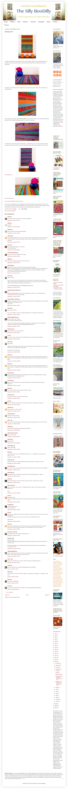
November (58, 665)
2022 (56, 637)
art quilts (9, 210)
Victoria (8, 275)
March (57, 697)
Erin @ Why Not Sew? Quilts (12, 290)
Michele (8, 229)
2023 (56, 635)
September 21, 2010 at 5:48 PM (13, 233)
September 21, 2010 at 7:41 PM (13, 305)
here (25, 207)
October (57, 667)
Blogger (43, 783)
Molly (8, 223)
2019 (56, 643)
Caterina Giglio (10, 445)
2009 (56, 703)
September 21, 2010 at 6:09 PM (13, 249)
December (58, 663)
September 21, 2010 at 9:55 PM (13, 339)
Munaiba (9, 426)
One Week (57, 670)
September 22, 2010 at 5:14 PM (13, 469)
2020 (56, 641)
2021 (56, 639)
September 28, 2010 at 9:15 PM (13, 562)
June (57, 691)
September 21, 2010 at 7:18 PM (13, 296)
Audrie (8, 388)
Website (12, 22)
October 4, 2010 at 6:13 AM (12, 569)
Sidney (8, 354)
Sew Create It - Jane (11, 531)
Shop (18, 22)
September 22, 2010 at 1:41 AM (13, 391)
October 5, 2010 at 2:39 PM (12, 583)
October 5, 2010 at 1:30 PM (12, 576)
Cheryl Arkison (10, 466)
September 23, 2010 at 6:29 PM (13, 521)
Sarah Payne (9, 329)
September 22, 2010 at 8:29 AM (13, 436)
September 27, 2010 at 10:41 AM (13, 548)
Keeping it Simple (58, 674)
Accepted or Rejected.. (58, 289)
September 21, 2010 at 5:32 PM (13, 220)
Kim (8, 512)
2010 (56, 661)
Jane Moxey (9, 472)
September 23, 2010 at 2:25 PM (13, 509)
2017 (56, 647)
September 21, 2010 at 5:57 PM (13, 242)
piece (33, 120)
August (57, 687)
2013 (56, 655)
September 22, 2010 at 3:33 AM (13, 411)
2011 (56, 659)
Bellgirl (8, 259)
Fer (8, 335)
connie (8, 245)
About (48, 22)
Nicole (8, 579)
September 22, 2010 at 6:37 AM (13, 417)
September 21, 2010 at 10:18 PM (13, 352)
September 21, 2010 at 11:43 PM (13, 377)
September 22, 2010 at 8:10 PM (13, 482)
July (56, 689)
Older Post (47, 595)
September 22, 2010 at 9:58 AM (13, 449)
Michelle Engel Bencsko (12, 317)
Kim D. (8, 585)
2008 (56, 705)
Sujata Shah (9, 265)
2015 (56, 651)
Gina (8, 401)
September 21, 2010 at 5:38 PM (13, 226)
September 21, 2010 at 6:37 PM (13, 262)
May (57, 693)
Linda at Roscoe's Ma (11, 433)
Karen (8, 524)
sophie (8, 565)
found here (60, 126)
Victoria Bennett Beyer (11, 252)
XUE (8, 495)
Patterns (25, 22)
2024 (56, 633)
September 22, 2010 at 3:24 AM (13, 404)
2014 (56, 653)
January (57, 701)
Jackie (8, 216)
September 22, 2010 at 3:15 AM (13, 398)
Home (6, 22)
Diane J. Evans (10, 485)
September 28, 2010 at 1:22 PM (13, 556)
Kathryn (8, 571)
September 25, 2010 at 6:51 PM (13, 535)
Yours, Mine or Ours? (58, 287)
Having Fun (57, 672)
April (57, 695)
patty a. (8, 420)
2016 (56, 649)
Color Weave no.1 (8, 174)
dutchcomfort (10, 413)
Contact (55, 22)
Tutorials (33, 22)
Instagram (41, 22)
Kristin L (9, 559)
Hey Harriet (9, 372)
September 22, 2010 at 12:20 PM (13, 463)
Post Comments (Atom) (15, 597)
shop (22, 201)
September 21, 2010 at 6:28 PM (13, 256)
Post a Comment (9, 592)
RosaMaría (9, 504)
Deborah (9, 439)
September (58, 669)
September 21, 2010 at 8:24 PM (13, 332)
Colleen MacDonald (11, 551)
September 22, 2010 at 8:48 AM (13, 443)
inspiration (14, 210)
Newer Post (7, 595)
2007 (56, 707)
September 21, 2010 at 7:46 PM (13, 314)
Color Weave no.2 (10, 198)
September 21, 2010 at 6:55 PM (13, 287)
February (57, 699)
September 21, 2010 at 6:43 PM (13, 273)
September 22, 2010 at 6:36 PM (13, 476)
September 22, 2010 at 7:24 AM (13, 423)
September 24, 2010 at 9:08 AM (13, 529)
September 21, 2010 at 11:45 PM (13, 385)
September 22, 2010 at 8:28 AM (13, 430)
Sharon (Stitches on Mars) (12, 299)
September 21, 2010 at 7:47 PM (13, 326)
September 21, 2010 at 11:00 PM (13, 361)
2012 (56, 657)
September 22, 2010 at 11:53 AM (13, 457)
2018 (56, 645)
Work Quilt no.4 (29, 205)
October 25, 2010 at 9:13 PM (13, 589)
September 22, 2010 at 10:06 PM (13, 493)
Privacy (6, 25)
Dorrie (8, 452)
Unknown (9, 407)
